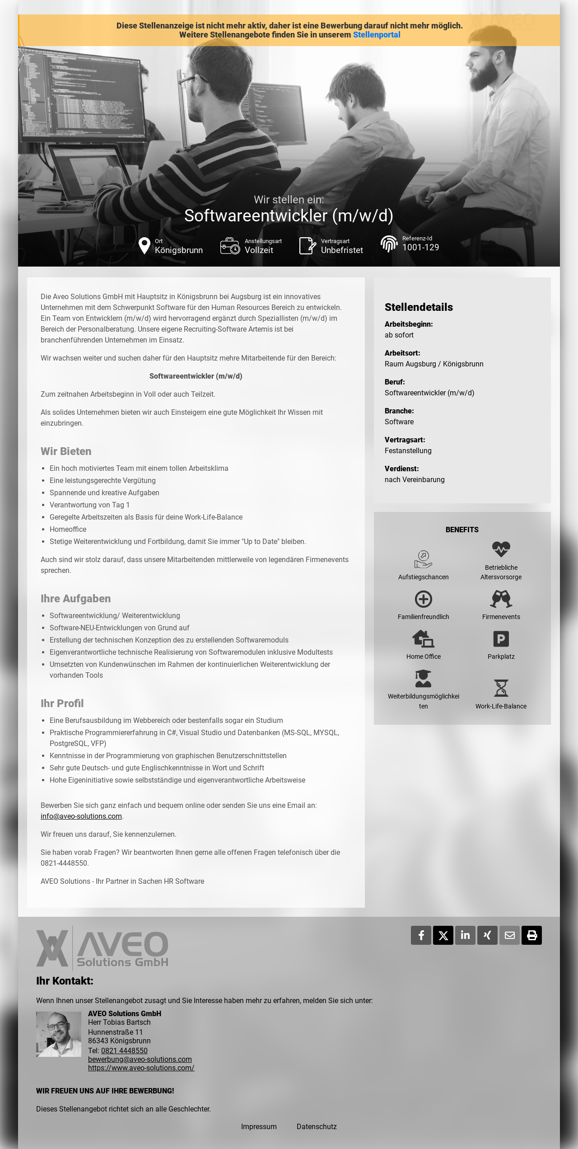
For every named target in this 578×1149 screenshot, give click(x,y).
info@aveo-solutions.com (81, 816)
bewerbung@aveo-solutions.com (140, 1059)
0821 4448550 (124, 1050)
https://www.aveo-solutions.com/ (141, 1068)
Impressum (259, 1126)
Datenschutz (317, 1126)
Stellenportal (377, 34)
